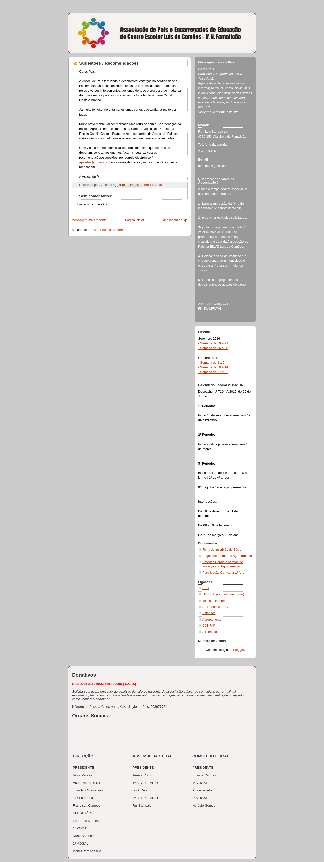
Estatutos (209, 613)
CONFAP (208, 625)
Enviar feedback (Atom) (106, 230)
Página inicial (134, 220)
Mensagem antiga (175, 220)
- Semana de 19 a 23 (213, 343)
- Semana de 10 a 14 (213, 367)
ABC (205, 588)
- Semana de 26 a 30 (213, 348)
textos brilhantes (214, 601)
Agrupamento (211, 619)
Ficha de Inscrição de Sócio (221, 549)
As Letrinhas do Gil (215, 607)
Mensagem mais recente (89, 220)
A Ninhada (209, 632)
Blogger (238, 650)
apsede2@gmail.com (94, 162)
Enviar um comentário (92, 204)
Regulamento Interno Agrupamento (227, 556)
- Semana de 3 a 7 (211, 362)
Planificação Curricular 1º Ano (223, 572)
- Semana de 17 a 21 (213, 372)
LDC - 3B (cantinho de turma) (223, 594)
